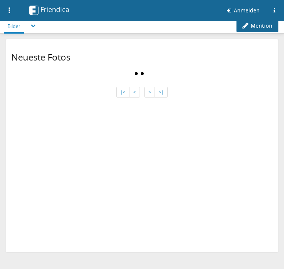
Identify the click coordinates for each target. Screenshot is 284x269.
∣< (122, 92)
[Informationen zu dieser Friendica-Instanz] (274, 10)
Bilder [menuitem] (13, 26)
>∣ (161, 92)
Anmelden (243, 10)
